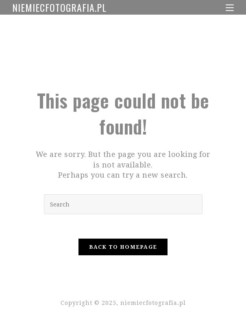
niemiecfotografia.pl (59, 7)
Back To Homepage (123, 247)
